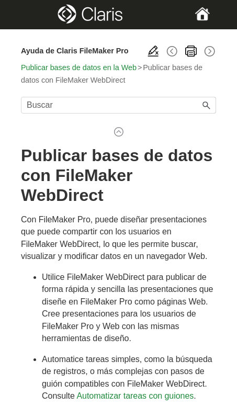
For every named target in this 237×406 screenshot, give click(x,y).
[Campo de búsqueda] (118, 105)
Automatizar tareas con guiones (135, 395)
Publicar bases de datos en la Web (79, 67)
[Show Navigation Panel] (30, 14)
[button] (206, 105)
